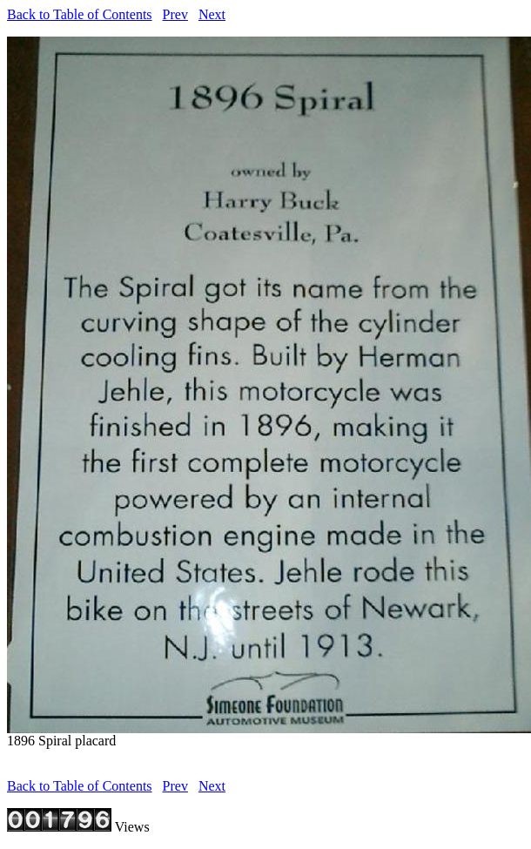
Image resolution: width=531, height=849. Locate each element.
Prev (175, 14)
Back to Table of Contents (79, 14)
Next (211, 14)
